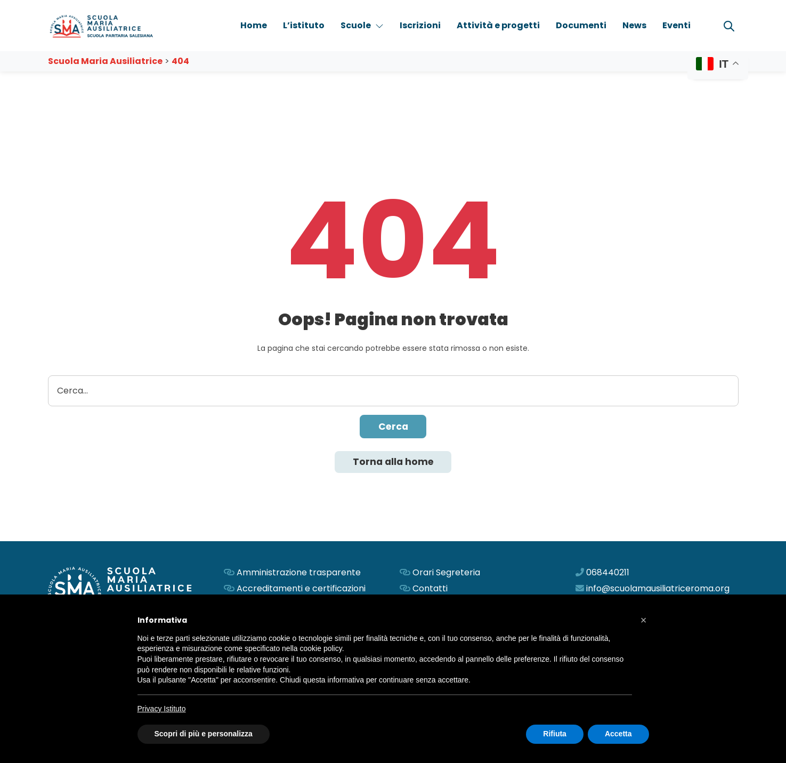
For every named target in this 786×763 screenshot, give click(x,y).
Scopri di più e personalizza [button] (204, 733)
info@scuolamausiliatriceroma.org (658, 589)
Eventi (676, 25)
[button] (643, 620)
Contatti (430, 589)
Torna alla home (393, 462)
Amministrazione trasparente (299, 573)
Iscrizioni (420, 25)
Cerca (393, 426)
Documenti (581, 25)
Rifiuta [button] (554, 733)
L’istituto (304, 25)
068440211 (607, 573)
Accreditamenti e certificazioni (301, 589)
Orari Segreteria (446, 573)
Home (253, 25)
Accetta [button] (618, 733)
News (634, 25)
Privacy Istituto (161, 708)
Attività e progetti (498, 25)
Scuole (362, 25)
